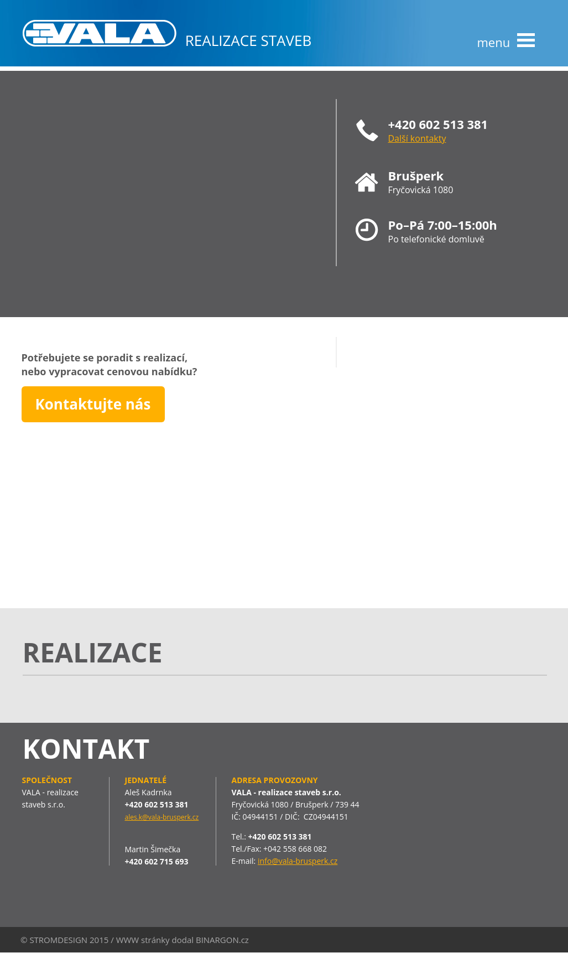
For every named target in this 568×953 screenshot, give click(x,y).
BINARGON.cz (222, 939)
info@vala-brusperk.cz (297, 861)
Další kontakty (417, 138)
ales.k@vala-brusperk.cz (162, 817)
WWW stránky (143, 939)
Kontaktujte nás (93, 404)
